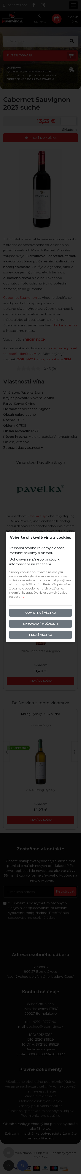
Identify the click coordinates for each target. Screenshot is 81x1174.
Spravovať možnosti (40, 623)
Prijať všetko (40, 634)
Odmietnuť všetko (40, 612)
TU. (23, 596)
